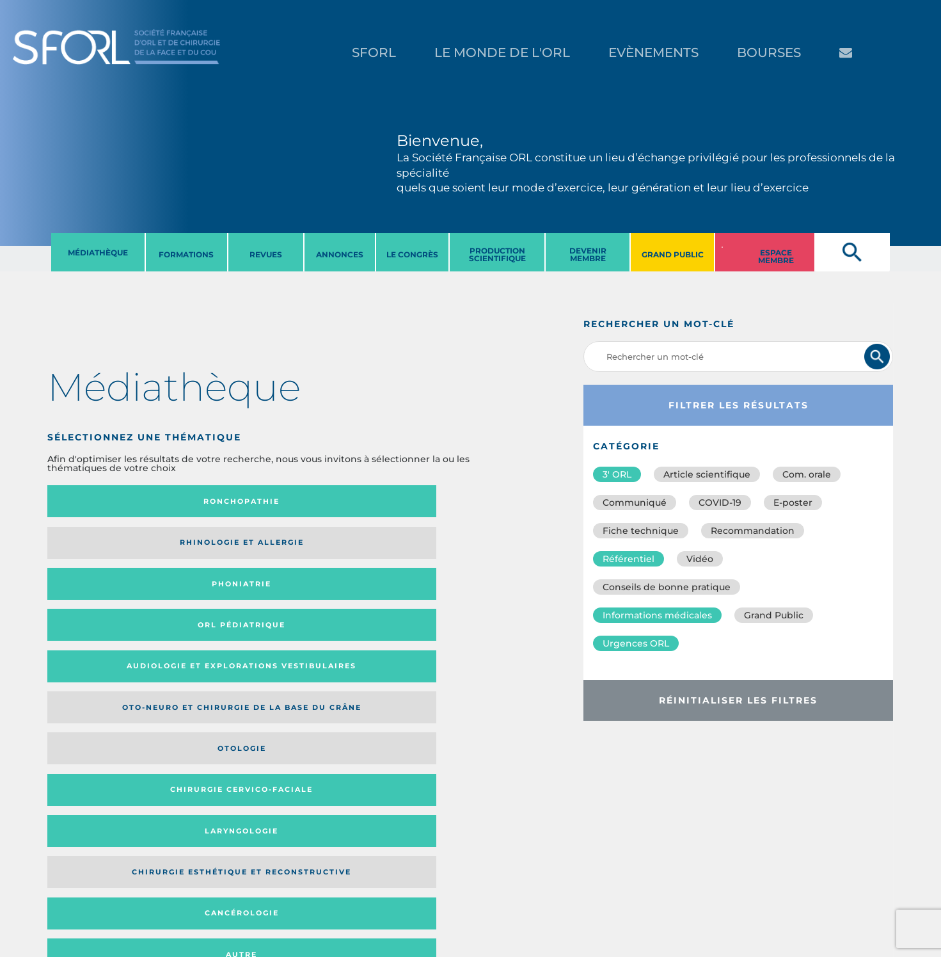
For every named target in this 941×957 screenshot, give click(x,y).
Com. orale (806, 474)
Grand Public (773, 615)
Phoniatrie (329, 501)
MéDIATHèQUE (98, 252)
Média (388, 681)
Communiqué (635, 502)
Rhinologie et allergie (208, 501)
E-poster (792, 502)
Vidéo (699, 559)
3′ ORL (617, 474)
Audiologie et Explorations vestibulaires (94, 547)
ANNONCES (339, 254)
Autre (444, 596)
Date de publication (465, 681)
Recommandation (753, 530)
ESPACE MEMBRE (776, 256)
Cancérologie (329, 596)
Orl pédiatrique (433, 501)
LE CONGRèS (412, 254)
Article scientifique (706, 474)
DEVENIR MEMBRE (587, 254)
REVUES (265, 254)
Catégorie (322, 681)
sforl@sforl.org (236, 878)
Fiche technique (641, 530)
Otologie (329, 546)
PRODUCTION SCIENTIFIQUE (497, 254)
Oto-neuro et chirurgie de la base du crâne (213, 547)
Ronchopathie (100, 501)
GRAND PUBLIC (673, 254)
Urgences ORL (636, 643)
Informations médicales (657, 615)
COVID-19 (720, 502)
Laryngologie (100, 596)
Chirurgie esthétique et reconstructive (214, 596)
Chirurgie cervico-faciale (444, 547)
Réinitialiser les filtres (738, 700)
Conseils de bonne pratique (667, 587)
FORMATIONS (186, 254)
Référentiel (628, 559)
